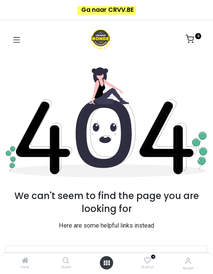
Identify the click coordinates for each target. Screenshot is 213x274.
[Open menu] (107, 263)
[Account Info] (188, 260)
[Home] (25, 261)
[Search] (65, 261)
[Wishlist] (147, 260)
